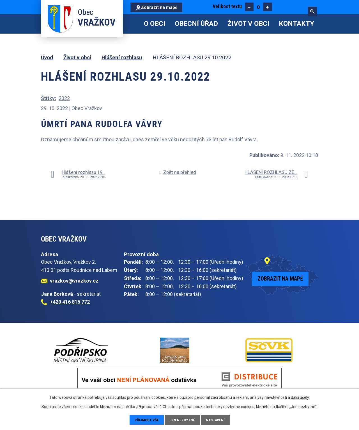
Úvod (134, 23)
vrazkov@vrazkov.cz (74, 281)
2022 (64, 98)
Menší (249, 7)
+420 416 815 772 (70, 302)
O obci (154, 24)
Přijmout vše (146, 419)
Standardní (258, 7)
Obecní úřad (196, 24)
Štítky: (48, 98)
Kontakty (296, 24)
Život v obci (248, 24)
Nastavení (216, 419)
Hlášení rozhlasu (122, 57)
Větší (267, 7)
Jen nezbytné (183, 419)
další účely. (300, 397)
